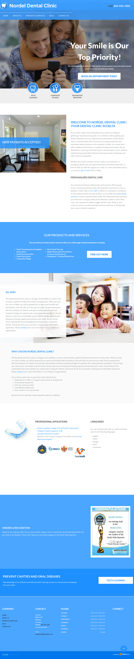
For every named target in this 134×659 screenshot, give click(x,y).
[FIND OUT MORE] (99, 254)
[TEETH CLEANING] (116, 580)
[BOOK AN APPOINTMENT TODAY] (99, 76)
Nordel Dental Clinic (14, 654)
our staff (93, 191)
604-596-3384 (45, 625)
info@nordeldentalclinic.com (44, 634)
